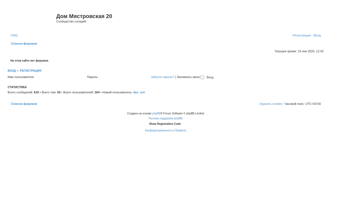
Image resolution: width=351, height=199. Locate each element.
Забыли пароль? (162, 77)
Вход (12, 70)
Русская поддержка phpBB (165, 118)
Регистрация (30, 70)
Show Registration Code (165, 123)
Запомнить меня (190, 77)
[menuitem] (14, 35)
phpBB (156, 113)
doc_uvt (139, 92)
